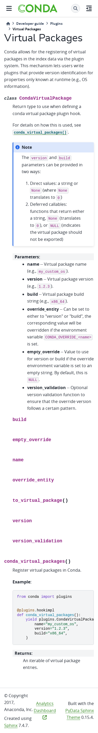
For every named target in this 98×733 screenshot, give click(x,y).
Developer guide (30, 23)
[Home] (8, 23)
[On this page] (89, 8)
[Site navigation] (9, 8)
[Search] (75, 8)
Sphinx (11, 725)
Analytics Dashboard (45, 710)
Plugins (56, 23)
